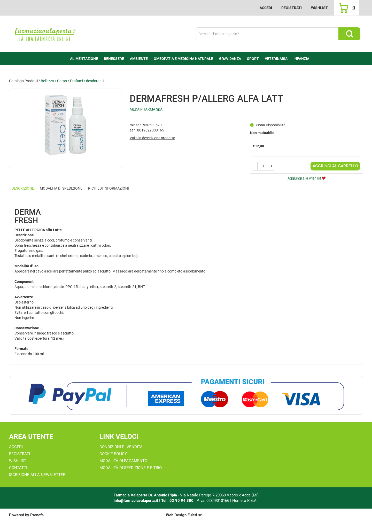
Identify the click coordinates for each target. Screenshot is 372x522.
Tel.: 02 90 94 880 (178, 500)
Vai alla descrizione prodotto (152, 138)
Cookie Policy (113, 453)
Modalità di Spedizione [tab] (61, 188)
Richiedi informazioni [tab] (108, 188)
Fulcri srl (195, 515)
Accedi (266, 8)
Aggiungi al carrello (335, 165)
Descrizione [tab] (23, 188)
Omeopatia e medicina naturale (183, 59)
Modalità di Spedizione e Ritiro (130, 467)
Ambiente (139, 59)
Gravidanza (230, 59)
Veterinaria (276, 59)
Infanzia (301, 59)
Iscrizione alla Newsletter (37, 474)
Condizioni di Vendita (121, 447)
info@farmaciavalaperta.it (136, 500)
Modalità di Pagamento (123, 460)
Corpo (62, 81)
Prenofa (37, 515)
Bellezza (47, 81)
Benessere (114, 59)
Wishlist (319, 8)
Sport (253, 59)
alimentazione (84, 59)
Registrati (291, 8)
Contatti (18, 467)
